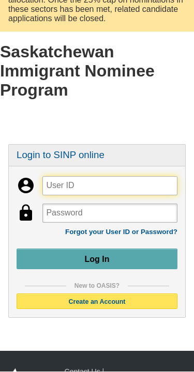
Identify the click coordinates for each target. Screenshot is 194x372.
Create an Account (97, 301)
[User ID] (109, 186)
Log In (97, 259)
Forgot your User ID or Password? (121, 232)
